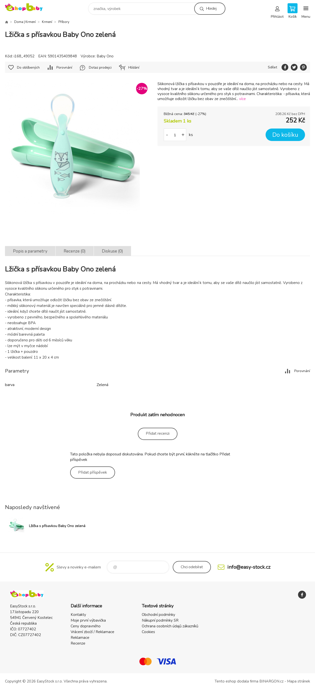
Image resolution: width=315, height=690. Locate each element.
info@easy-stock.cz (248, 567)
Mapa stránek (298, 681)
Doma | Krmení (25, 22)
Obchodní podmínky (158, 614)
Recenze (78, 643)
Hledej (211, 8)
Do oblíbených (28, 67)
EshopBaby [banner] (27, 7)
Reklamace (80, 637)
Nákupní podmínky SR (160, 620)
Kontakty (78, 614)
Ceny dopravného (86, 626)
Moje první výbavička (88, 620)
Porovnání (64, 67)
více (242, 98)
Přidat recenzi (157, 433)
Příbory (63, 22)
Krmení (47, 22)
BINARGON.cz (271, 681)
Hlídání (133, 67)
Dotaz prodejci (100, 67)
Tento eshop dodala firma (236, 681)
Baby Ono (105, 56)
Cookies (148, 631)
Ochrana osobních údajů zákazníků (170, 626)
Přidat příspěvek (92, 472)
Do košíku (285, 135)
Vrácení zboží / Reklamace (92, 631)
